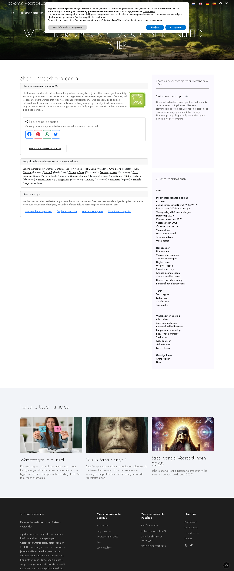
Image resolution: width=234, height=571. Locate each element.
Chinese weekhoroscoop (168, 276)
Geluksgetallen (163, 341)
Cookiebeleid (191, 527)
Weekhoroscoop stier (92, 211)
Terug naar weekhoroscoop (45, 148)
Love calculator (163, 348)
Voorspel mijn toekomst (167, 226)
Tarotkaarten (162, 305)
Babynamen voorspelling (168, 330)
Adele (54, 176)
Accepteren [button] (175, 27)
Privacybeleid (190, 522)
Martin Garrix (44, 179)
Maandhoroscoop (165, 269)
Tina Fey (90, 179)
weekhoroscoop (172, 96)
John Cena (90, 169)
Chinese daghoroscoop (168, 273)
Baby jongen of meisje (167, 333)
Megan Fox (63, 179)
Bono (105, 176)
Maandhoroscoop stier (119, 211)
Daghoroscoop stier (67, 211)
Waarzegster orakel (166, 233)
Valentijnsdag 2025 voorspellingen (173, 212)
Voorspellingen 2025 (166, 223)
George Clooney (78, 176)
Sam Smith (115, 179)
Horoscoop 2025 (165, 215)
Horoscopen (162, 251)
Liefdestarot (162, 298)
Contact (188, 538)
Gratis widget (163, 358)
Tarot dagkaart (163, 294)
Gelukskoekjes (163, 344)
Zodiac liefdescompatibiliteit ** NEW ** (176, 205)
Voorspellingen (163, 230)
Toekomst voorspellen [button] (32, 12)
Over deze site (191, 533)
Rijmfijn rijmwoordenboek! (153, 545)
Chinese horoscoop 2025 (169, 219)
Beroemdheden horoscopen (170, 283)
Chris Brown (115, 169)
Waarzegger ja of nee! (42, 459)
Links (158, 362)
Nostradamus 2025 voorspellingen (173, 208)
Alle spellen (162, 319)
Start (11, 12)
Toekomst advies (164, 237)
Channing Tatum (76, 172)
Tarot (99, 542)
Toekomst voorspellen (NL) (154, 531)
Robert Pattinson (133, 176)
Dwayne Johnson (108, 172)
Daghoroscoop (163, 262)
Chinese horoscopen (166, 258)
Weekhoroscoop (164, 265)
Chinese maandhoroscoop (169, 280)
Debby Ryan (63, 169)
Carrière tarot (163, 301)
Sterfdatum (161, 337)
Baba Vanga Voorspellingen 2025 (179, 461)
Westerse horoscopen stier (38, 211)
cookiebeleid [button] (149, 11)
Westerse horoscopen (167, 255)
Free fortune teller (149, 525)
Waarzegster (162, 240)
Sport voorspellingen (166, 323)
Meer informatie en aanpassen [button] (68, 27)
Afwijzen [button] (155, 27)
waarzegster (103, 525)
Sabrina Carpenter (32, 169)
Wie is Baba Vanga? (106, 459)
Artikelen (160, 201)
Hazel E (48, 172)
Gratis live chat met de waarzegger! (152, 538)
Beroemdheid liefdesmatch (169, 326)
